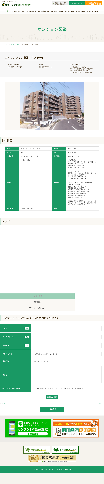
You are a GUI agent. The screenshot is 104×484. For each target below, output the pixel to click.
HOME (7, 44)
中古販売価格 (17, 297)
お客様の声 (45, 11)
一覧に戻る (52, 398)
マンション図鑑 (92, 11)
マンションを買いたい (87, 297)
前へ (3, 393)
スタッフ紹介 (81, 11)
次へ (100, 393)
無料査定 (52, 297)
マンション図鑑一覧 (16, 44)
